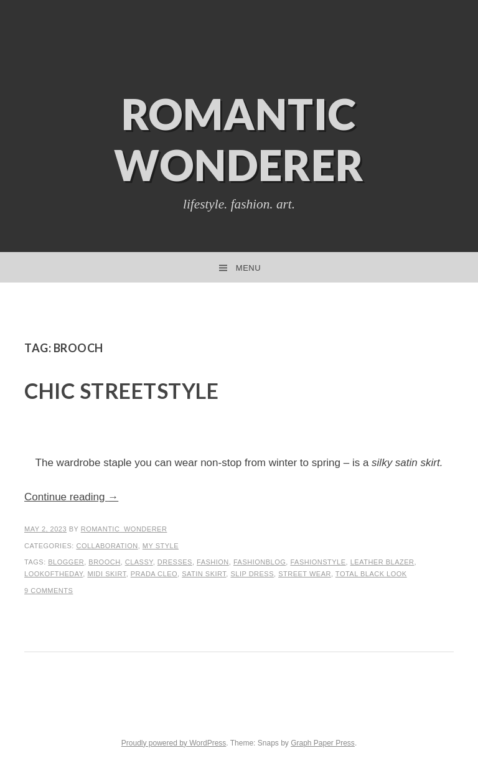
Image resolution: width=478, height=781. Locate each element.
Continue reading (71, 497)
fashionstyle (317, 562)
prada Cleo (154, 574)
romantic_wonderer (124, 529)
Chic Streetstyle (121, 390)
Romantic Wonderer (239, 139)
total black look (371, 574)
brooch (104, 562)
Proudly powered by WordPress (174, 743)
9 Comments (48, 590)
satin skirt (204, 574)
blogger (66, 562)
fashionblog (259, 562)
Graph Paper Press (323, 743)
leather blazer (382, 562)
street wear (304, 574)
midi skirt (106, 574)
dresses (174, 562)
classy (139, 562)
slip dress (252, 574)
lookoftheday (53, 574)
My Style (161, 546)
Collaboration (107, 546)
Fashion (213, 562)
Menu (248, 268)
